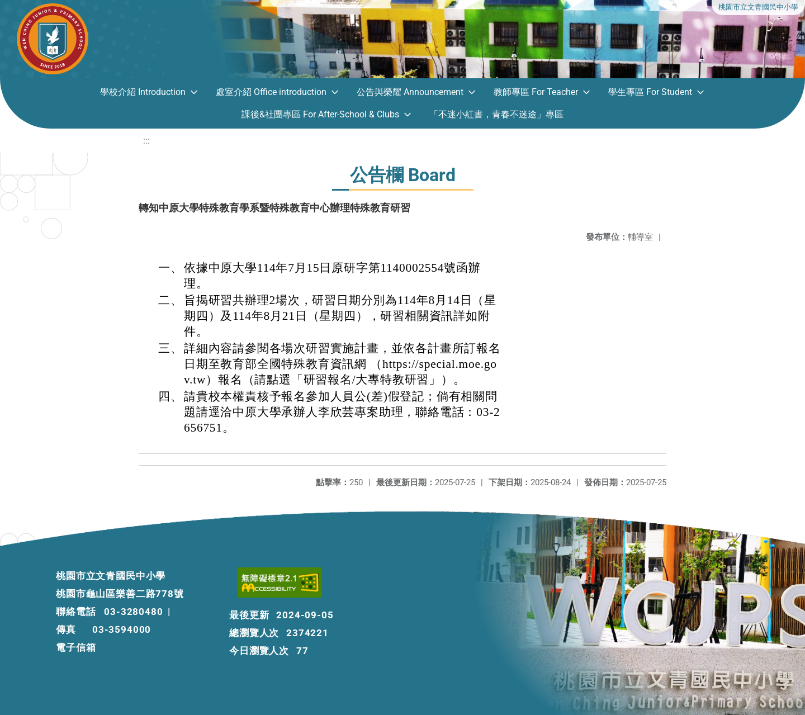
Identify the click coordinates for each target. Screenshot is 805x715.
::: (146, 140)
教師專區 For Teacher (536, 92)
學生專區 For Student (650, 92)
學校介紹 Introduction (143, 92)
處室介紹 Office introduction (271, 92)
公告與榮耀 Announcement (410, 92)
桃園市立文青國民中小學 (758, 7)
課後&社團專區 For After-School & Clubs (320, 114)
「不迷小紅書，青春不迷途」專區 (496, 114)
